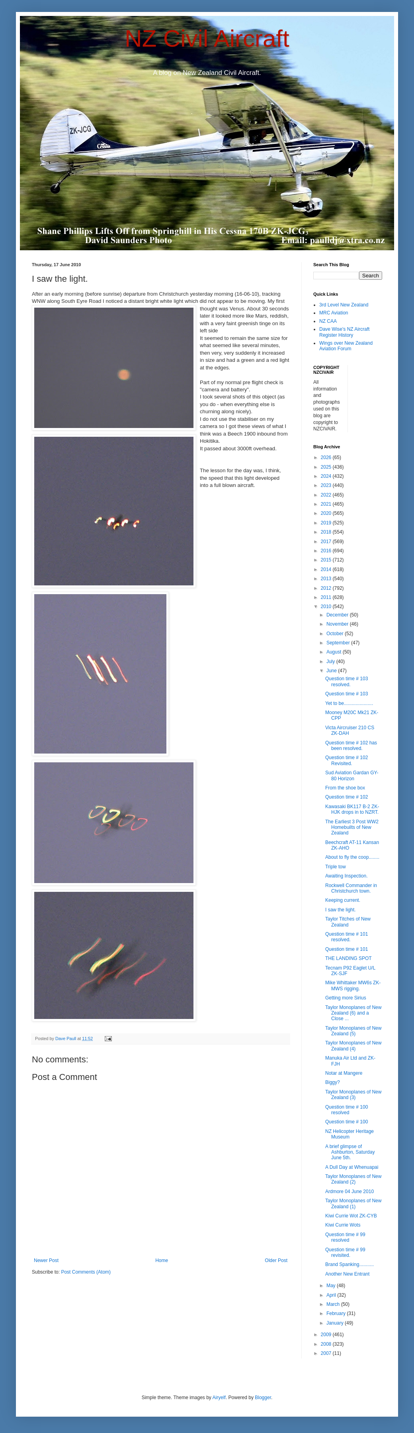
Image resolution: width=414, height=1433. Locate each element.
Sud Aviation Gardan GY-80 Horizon (351, 775)
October (335, 633)
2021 (327, 504)
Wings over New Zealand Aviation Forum (346, 345)
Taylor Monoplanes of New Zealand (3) (353, 1094)
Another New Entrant (347, 1274)
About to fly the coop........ (352, 857)
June (332, 670)
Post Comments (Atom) (86, 1272)
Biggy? (332, 1082)
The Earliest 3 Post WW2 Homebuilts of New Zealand (352, 827)
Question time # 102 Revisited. (346, 760)
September (338, 643)
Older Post (276, 1260)
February (336, 1313)
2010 (327, 606)
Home (161, 1260)
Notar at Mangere (343, 1073)
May (331, 1285)
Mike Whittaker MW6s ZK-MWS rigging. (353, 985)
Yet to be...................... (349, 703)
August (334, 652)
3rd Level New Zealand (343, 305)
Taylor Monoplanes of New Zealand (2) (353, 1179)
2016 (327, 551)
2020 (327, 513)
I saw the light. (340, 910)
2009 (327, 1334)
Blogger (263, 1397)
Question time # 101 (346, 949)
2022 (327, 495)
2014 (327, 569)
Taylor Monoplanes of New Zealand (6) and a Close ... (353, 1013)
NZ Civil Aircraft (207, 38)
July (331, 661)
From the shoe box (345, 788)
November (338, 624)
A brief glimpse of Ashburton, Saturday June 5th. (350, 1152)
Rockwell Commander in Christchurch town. (351, 888)
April (331, 1295)
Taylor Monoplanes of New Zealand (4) (353, 1045)
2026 (327, 457)
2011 (327, 597)
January (335, 1323)
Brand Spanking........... (349, 1264)
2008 (327, 1344)
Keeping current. (342, 900)
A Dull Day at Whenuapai (351, 1167)
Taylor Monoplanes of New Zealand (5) (353, 1030)
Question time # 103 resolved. (346, 681)
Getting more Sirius (345, 998)
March (333, 1304)
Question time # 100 (346, 1122)
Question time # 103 (346, 694)
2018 (327, 532)
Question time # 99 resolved (345, 1237)
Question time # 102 (346, 797)
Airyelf (219, 1397)
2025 (327, 467)
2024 (327, 476)
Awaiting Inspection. (346, 876)
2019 (327, 523)
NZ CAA (328, 321)
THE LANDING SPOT (348, 958)
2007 (327, 1353)
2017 (327, 541)
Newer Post (46, 1260)
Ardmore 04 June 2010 (349, 1191)
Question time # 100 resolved (346, 1109)
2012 (327, 588)
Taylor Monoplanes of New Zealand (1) (353, 1203)
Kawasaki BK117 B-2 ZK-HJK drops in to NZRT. (352, 809)
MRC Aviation (333, 313)
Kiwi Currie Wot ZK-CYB (351, 1216)
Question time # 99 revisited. (345, 1252)
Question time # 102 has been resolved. (351, 745)
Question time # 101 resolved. (346, 936)
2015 (327, 560)
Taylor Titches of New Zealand (348, 921)
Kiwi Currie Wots (342, 1225)
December (338, 615)
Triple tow (335, 867)
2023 (327, 485)
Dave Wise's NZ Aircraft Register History (344, 332)
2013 (327, 578)
